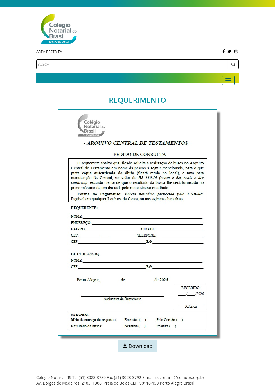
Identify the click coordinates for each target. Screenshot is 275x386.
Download (138, 346)
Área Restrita (49, 51)
